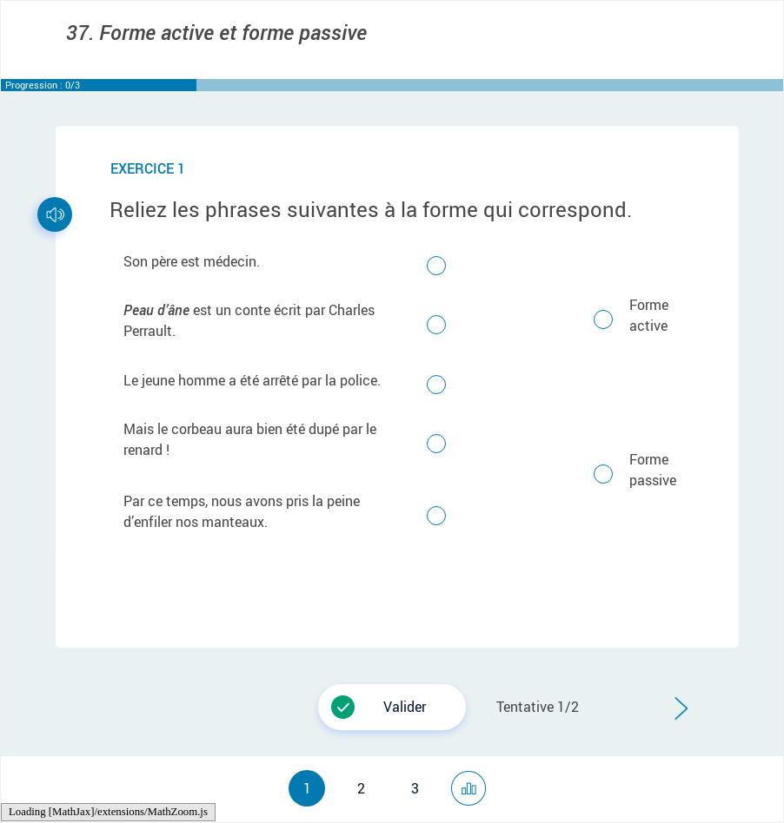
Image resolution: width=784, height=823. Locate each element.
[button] (392, 707)
